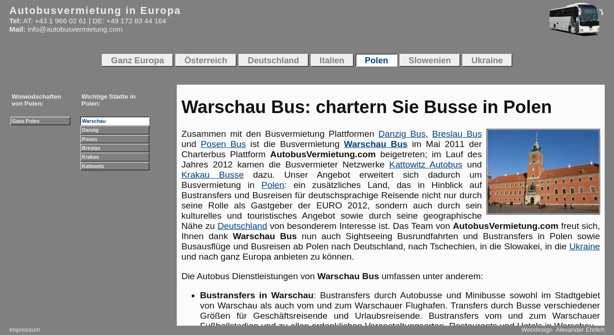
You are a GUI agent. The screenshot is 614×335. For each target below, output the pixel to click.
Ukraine (584, 246)
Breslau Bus (457, 134)
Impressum (24, 329)
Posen (89, 139)
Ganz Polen (26, 121)
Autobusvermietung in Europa (95, 10)
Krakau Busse (212, 175)
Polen (272, 185)
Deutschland (242, 226)
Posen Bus (223, 144)
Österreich (205, 60)
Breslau (91, 148)
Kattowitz (93, 166)
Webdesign (537, 329)
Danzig (90, 130)
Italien (332, 60)
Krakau (90, 157)
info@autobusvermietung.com (74, 29)
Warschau (94, 121)
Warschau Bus (376, 144)
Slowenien (429, 60)
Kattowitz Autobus (425, 164)
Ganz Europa (137, 60)
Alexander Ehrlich (580, 329)
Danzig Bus (402, 134)
